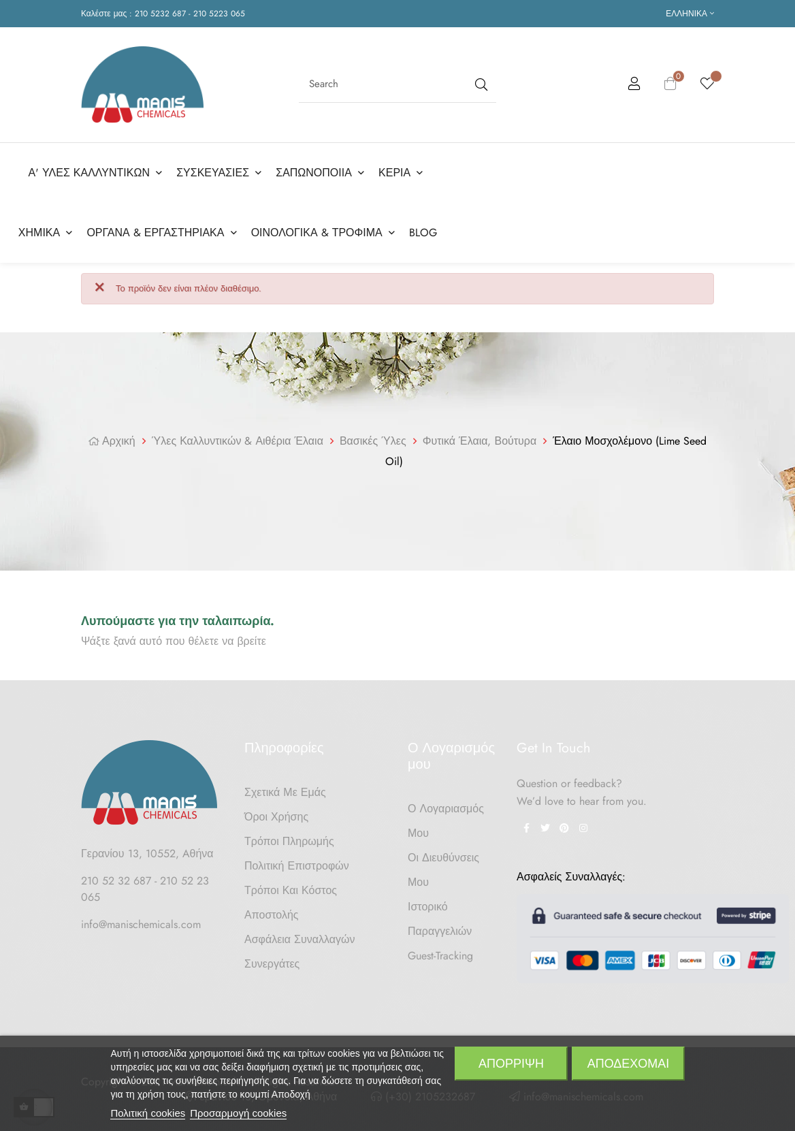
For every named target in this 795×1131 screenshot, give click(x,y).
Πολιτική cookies (147, 1113)
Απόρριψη (511, 1063)
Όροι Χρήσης (276, 815)
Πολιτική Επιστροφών (296, 864)
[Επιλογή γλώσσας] (690, 13)
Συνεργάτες (271, 962)
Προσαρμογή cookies (238, 1113)
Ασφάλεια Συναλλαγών (299, 937)
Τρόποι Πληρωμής (289, 839)
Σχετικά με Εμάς (285, 790)
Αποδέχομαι (628, 1063)
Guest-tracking (440, 953)
